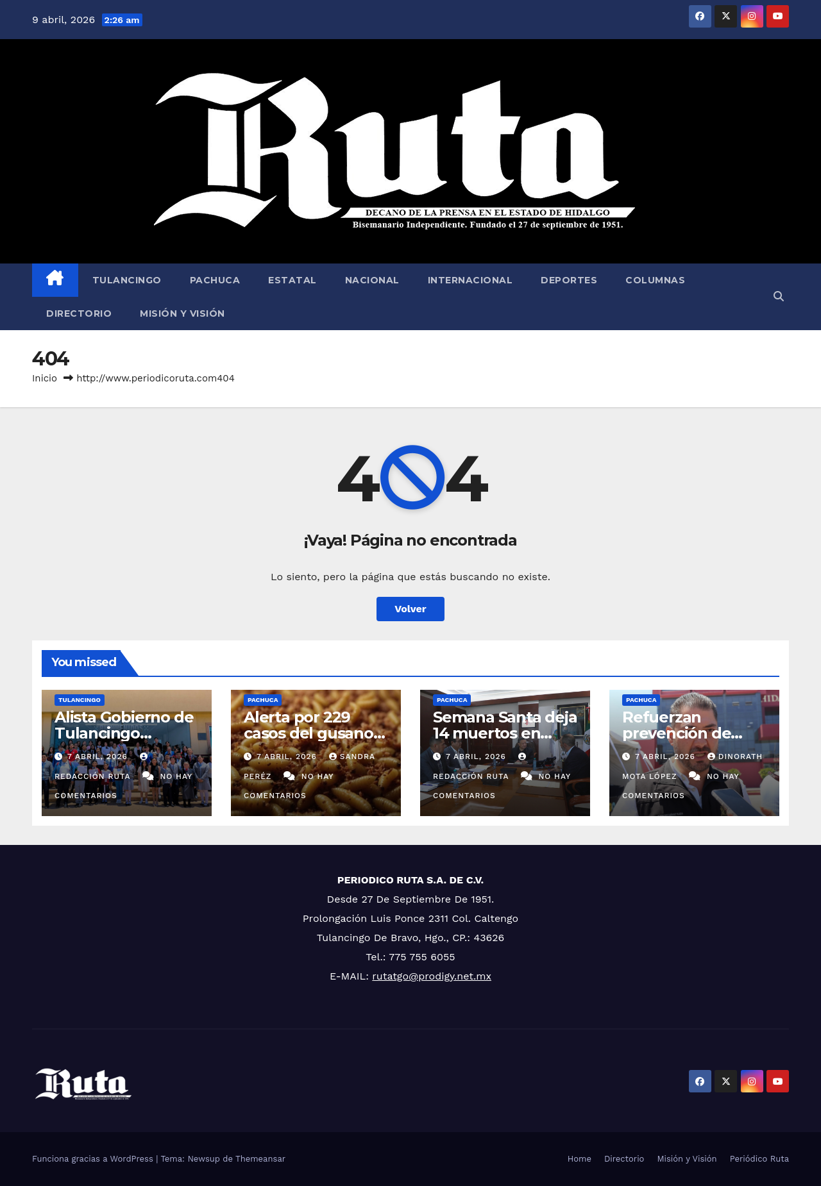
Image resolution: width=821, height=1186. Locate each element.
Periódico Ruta (759, 1159)
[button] (779, 296)
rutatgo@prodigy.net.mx (431, 976)
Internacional (470, 280)
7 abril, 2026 (99, 756)
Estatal (292, 280)
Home (579, 1159)
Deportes (569, 280)
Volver (410, 609)
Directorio (79, 313)
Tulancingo (127, 280)
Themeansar (260, 1159)
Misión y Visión (182, 313)
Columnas (655, 280)
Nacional (372, 280)
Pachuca (215, 280)
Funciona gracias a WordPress (94, 1159)
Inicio (44, 378)
